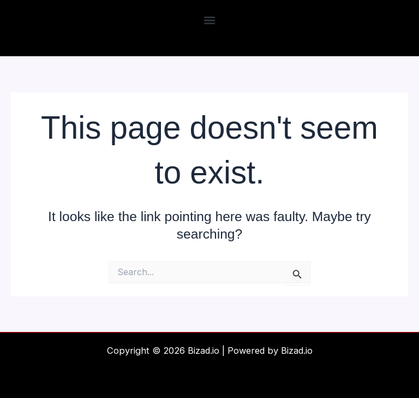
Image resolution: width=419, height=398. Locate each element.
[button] (210, 20)
